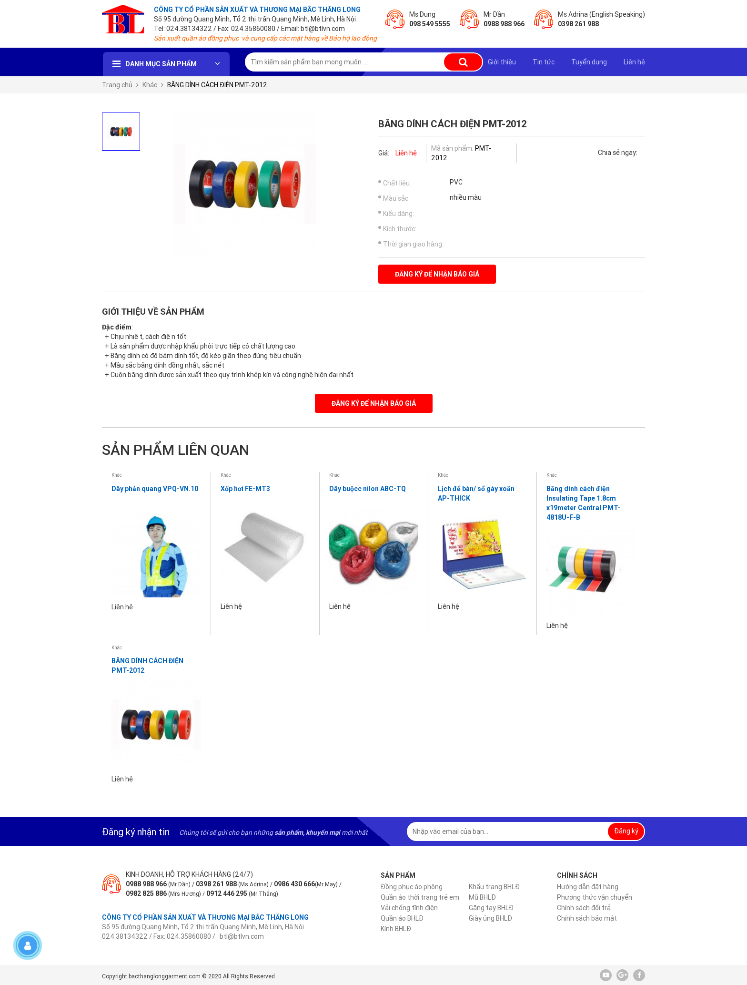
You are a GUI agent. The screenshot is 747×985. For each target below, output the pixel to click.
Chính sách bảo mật (587, 918)
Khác (149, 85)
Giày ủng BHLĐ (490, 918)
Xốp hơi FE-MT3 (245, 488)
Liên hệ (634, 62)
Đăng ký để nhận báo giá (437, 274)
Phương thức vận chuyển (594, 897)
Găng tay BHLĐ (491, 907)
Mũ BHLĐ (482, 897)
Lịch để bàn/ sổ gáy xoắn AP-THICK (476, 493)
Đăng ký (626, 831)
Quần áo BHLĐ (402, 918)
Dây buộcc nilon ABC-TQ (367, 488)
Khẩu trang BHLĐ (494, 886)
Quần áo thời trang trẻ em (420, 897)
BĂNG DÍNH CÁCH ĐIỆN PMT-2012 (147, 665)
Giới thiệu (502, 62)
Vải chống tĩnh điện (409, 907)
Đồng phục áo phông (412, 886)
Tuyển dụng (589, 62)
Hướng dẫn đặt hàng (587, 886)
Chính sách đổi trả (584, 907)
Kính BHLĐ (396, 928)
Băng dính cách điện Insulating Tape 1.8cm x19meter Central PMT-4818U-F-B (583, 503)
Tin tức (544, 62)
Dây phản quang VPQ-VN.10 (154, 488)
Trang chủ (117, 85)
